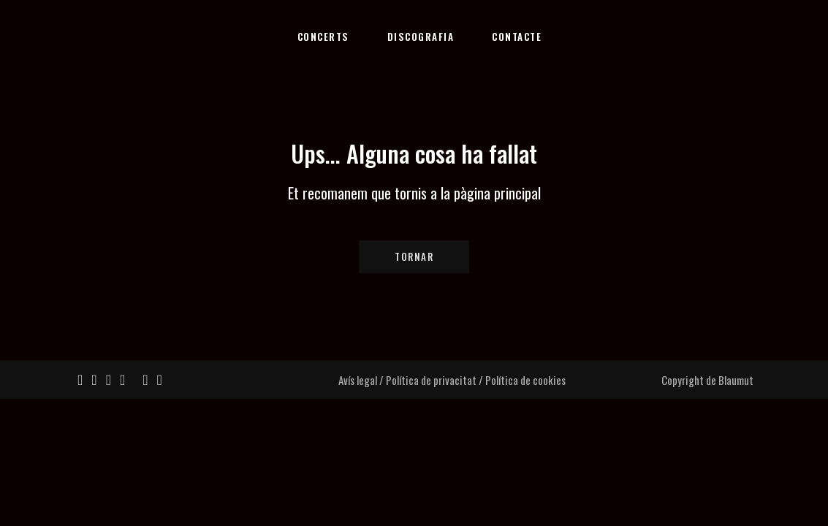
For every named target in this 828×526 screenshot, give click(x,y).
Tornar (414, 256)
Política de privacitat (431, 380)
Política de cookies (525, 380)
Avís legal (357, 380)
